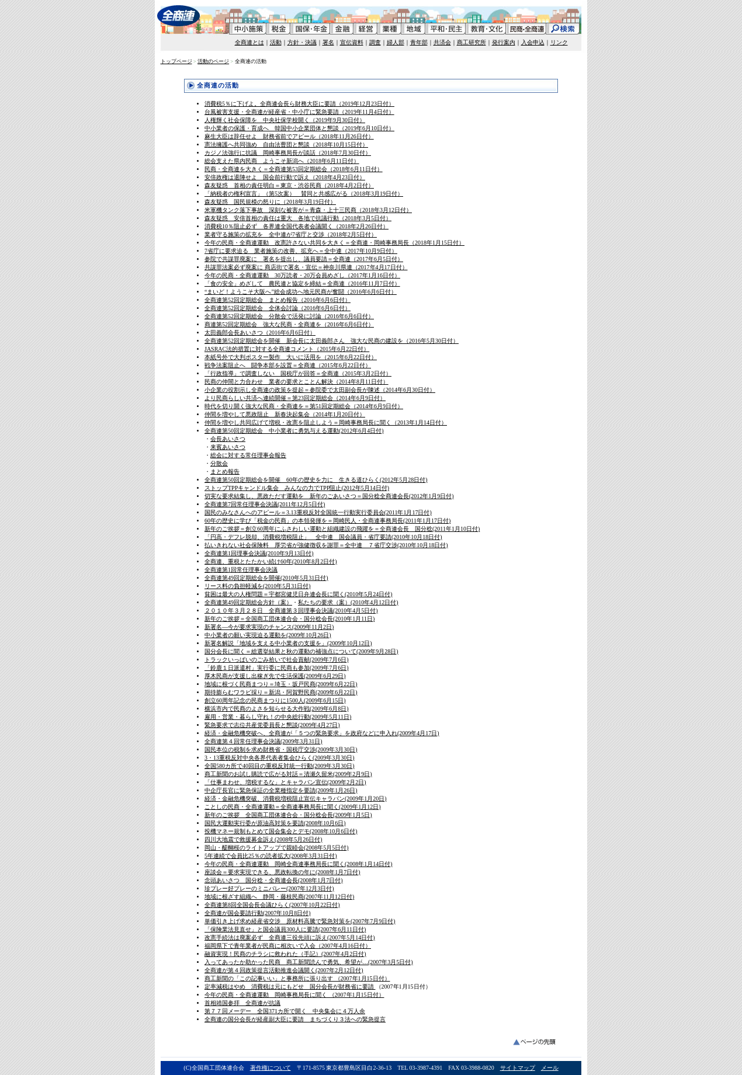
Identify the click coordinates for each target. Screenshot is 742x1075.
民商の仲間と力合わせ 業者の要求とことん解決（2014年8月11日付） (296, 381)
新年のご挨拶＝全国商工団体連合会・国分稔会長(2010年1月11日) (289, 618)
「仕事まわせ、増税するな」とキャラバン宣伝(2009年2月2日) (285, 782)
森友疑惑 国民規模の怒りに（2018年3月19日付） (270, 202)
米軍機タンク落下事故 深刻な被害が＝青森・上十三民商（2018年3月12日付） (308, 210)
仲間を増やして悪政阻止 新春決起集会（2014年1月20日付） (284, 414)
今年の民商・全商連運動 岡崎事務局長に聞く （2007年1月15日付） (294, 994)
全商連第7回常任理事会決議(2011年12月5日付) (264, 504)
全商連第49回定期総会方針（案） (248, 602)
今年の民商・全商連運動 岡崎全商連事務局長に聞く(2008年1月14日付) (298, 864)
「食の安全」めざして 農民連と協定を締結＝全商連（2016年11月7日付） (302, 283)
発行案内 (503, 42)
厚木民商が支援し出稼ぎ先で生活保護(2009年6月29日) (275, 676)
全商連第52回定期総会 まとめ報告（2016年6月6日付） (277, 300)
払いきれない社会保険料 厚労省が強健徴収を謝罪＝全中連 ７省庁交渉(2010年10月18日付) (326, 545)
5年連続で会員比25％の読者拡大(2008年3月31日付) (270, 856)
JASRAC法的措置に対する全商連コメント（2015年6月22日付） (286, 349)
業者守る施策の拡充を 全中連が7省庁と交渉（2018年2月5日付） (290, 234)
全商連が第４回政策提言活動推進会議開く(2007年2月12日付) (283, 970)
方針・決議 (302, 42)
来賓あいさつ (227, 447)
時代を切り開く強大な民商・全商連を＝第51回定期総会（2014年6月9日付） (303, 406)
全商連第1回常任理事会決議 (241, 569)
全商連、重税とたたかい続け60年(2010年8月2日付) (270, 561)
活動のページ (213, 61)
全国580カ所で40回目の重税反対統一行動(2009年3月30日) (279, 766)
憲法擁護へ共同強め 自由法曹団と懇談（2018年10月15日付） (286, 144)
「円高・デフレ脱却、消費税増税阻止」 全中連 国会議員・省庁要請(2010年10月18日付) (323, 537)
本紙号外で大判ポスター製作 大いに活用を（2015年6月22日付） (290, 357)
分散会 (219, 463)
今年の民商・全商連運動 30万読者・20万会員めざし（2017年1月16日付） (302, 275)
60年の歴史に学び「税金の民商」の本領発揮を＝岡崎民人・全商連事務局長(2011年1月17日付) (327, 520)
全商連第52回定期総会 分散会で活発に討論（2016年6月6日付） (289, 316)
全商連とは (249, 42)
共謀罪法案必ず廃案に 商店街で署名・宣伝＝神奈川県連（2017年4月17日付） (306, 267)
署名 (328, 42)
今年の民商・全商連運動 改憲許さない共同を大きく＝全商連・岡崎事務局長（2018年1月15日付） (334, 242)
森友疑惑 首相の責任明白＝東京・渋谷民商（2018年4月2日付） (289, 185)
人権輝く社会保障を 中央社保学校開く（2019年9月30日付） (284, 120)
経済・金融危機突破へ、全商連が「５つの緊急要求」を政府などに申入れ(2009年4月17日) (321, 733)
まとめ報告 (225, 471)
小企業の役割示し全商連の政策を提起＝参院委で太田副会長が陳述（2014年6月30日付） (319, 390)
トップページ (176, 61)
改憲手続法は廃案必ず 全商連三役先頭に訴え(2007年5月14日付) (289, 937)
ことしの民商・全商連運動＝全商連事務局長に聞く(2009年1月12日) (292, 806)
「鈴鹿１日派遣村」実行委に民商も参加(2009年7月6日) (276, 668)
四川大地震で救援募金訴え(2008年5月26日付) (263, 839)
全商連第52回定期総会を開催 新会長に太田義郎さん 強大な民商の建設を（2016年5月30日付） (331, 341)
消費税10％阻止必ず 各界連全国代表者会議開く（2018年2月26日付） (296, 226)
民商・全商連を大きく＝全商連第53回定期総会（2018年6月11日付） (293, 169)
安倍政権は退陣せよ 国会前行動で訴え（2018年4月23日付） (284, 177)
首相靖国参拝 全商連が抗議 (242, 1003)
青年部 (419, 42)
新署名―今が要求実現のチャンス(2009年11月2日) (269, 627)
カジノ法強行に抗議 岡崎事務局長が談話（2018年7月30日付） (287, 152)
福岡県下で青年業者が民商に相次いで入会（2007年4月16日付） (287, 945)
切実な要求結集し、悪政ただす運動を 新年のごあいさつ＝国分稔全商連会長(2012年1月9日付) (329, 496)
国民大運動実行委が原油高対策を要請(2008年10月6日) (275, 823)
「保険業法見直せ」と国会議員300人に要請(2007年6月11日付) (285, 929)
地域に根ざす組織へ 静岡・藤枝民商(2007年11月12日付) (279, 896)
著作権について (270, 1067)
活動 (276, 42)
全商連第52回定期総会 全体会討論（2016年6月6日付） (277, 308)
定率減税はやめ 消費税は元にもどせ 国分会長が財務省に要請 (290, 986)
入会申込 (533, 42)
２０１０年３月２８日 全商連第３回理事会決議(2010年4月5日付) (291, 610)
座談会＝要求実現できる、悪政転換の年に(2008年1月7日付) (282, 872)
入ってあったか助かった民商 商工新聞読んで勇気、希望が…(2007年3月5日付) (308, 962)
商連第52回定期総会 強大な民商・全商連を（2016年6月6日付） (289, 324)
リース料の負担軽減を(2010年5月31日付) (257, 586)
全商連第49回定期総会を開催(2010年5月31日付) (266, 578)
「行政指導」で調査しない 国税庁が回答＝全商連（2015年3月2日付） (297, 373)
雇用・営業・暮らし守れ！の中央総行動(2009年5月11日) (277, 717)
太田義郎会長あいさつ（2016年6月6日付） (259, 332)
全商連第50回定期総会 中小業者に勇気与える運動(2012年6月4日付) (294, 430)
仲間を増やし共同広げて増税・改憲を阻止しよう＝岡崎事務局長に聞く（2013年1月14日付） (325, 422)
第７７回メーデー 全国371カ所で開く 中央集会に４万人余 (284, 1011)
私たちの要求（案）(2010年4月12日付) (348, 602)
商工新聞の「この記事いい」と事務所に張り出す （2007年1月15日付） (297, 978)
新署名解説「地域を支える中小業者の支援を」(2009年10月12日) (288, 643)
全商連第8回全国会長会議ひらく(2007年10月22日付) (272, 905)
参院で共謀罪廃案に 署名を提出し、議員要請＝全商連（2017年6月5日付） (303, 259)
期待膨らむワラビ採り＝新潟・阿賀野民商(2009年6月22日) (281, 692)
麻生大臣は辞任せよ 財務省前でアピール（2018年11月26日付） (289, 136)
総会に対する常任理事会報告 (248, 455)
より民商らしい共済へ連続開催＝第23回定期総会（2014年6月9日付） (295, 398)
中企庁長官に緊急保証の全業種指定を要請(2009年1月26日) (281, 790)
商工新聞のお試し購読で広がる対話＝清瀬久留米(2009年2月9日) (288, 774)
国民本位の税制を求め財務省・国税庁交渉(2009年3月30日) (281, 749)
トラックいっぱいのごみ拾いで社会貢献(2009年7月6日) (276, 659)
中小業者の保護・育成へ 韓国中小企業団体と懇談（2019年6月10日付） (299, 128)
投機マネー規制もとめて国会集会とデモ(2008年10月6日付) (281, 831)
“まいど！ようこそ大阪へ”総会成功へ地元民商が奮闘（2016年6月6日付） (300, 291)
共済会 (442, 42)
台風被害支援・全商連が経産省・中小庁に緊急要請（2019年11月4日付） (299, 112)
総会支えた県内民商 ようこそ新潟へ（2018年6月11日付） (281, 161)
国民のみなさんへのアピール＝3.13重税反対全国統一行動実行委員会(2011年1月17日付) (318, 512)
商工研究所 (471, 42)
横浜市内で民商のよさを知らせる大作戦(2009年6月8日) (276, 708)
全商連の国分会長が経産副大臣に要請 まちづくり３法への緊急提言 (295, 1019)
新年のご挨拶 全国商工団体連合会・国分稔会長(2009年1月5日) (288, 815)
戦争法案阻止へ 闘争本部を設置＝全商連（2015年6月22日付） (287, 365)
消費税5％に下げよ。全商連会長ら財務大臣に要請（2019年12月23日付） (299, 103)
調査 (375, 42)
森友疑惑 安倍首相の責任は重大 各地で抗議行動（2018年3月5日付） (297, 218)
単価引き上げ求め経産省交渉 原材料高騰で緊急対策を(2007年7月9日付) (300, 921)
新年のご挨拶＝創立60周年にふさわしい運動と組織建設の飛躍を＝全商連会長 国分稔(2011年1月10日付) (342, 529)
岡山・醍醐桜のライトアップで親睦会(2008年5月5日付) (276, 847)
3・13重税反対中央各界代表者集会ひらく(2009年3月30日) (279, 757)
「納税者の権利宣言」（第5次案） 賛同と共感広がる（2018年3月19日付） (303, 193)
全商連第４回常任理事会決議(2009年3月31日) (263, 741)
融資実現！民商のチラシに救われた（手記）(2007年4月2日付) (285, 954)
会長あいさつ (227, 439)
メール (550, 1067)
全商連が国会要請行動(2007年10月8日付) (257, 913)
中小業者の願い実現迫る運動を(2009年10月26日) (267, 635)
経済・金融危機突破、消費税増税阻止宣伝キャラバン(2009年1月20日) (295, 798)
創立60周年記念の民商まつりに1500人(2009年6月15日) (275, 700)
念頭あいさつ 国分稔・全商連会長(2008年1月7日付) (273, 880)
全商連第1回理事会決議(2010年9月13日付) (259, 553)
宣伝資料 (351, 42)
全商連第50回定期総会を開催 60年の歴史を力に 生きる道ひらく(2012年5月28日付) (316, 479)
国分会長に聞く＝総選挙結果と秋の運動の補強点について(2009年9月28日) (301, 651)
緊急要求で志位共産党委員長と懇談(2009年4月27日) (272, 725)
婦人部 (395, 42)
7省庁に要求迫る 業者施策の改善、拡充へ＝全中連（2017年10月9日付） (300, 251)
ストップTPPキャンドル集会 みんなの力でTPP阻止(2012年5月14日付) (296, 488)
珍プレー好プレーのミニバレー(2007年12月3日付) (269, 888)
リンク (559, 42)
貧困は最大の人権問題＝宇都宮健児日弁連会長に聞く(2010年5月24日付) (298, 594)
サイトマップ (517, 1067)
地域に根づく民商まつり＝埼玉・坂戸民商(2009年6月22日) (281, 684)
